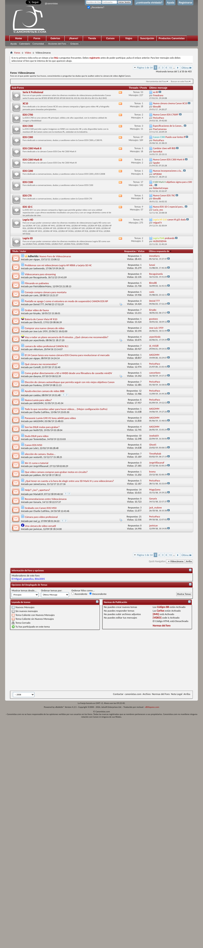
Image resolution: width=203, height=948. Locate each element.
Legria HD (28, 219)
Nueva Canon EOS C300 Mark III (168, 159)
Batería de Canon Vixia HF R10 (41, 319)
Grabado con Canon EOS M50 (41, 507)
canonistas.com (133, 694)
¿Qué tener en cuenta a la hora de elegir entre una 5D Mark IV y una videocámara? (69, 480)
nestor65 (37, 457)
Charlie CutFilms (41, 412)
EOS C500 (28, 125)
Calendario (24, 43)
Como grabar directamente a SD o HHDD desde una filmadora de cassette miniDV (68, 373)
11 (170, 67)
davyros (37, 376)
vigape (36, 259)
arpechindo (38, 340)
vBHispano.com (152, 707)
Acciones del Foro (57, 43)
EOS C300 (28, 137)
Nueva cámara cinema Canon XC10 (170, 103)
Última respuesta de (160, 251)
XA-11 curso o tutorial (36, 463)
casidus (36, 395)
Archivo (147, 694)
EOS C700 (28, 114)
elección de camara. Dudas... (40, 454)
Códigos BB (163, 607)
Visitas (141, 251)
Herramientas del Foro (156, 81)
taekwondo (38, 268)
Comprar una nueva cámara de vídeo (44, 328)
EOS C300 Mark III (32, 159)
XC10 (25, 103)
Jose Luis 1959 (40, 331)
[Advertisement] (63, 660)
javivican (37, 529)
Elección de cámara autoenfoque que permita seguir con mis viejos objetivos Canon (69, 382)
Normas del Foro (161, 694)
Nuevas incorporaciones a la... (168, 170)
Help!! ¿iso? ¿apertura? (37, 489)
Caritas (160, 610)
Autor (23, 251)
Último (186, 67)
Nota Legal (176, 694)
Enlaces (74, 43)
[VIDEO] (157, 617)
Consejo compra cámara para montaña (46, 292)
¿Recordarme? (95, 7)
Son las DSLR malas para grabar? (42, 427)
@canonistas (51, 3)
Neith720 (37, 430)
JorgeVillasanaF (40, 466)
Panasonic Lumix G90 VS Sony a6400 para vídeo (50, 418)
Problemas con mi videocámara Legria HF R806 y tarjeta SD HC (58, 265)
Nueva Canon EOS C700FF (166, 114)
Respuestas (130, 251)
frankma (37, 385)
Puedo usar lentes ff (175, 137)
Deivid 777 (38, 304)
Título (15, 251)
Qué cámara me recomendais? (41, 364)
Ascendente (79, 593)
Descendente (97, 593)
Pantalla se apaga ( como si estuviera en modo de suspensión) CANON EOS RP (66, 301)
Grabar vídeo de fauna (37, 310)
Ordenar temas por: (51, 590)
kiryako (36, 313)
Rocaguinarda (40, 277)
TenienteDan (39, 439)
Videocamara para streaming (40, 274)
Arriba (189, 561)
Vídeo (28, 52)
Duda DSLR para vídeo (37, 436)
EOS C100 (28, 182)
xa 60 (155, 92)
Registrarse (185, 2)
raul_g (36, 521)
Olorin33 (37, 322)
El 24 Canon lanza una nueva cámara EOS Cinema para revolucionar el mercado (67, 355)
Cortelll (36, 367)
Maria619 (38, 494)
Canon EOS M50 (33, 445)
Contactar (118, 694)
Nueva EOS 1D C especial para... (168, 206)
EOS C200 (28, 170)
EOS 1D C (28, 206)
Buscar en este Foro (180, 81)
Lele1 (36, 448)
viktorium (38, 349)
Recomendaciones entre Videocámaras (46, 498)
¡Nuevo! (73, 38)
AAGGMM (38, 403)
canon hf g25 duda (176, 219)
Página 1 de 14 (145, 67)
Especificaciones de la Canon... (168, 125)
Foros (36, 38)
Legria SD (28, 238)
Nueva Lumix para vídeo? (38, 400)
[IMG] (156, 614)
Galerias (55, 38)
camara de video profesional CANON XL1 (46, 346)
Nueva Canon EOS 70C (164, 195)
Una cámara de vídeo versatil (40, 525)
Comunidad (38, 43)
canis (35, 295)
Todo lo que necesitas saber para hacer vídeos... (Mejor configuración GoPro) (66, 409)
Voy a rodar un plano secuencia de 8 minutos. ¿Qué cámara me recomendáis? (66, 337)
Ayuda (170, 2)
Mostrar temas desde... (24, 590)
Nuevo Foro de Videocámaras (55, 256)
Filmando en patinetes (37, 283)
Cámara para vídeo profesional (41, 516)
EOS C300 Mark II (32, 148)
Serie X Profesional (33, 92)
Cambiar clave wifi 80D (164, 148)
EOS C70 (27, 195)
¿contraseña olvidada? (149, 2)
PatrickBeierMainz (42, 286)
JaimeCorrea (39, 484)
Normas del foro (162, 625)
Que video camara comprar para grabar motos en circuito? (56, 471)
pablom (37, 475)
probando (170, 238)
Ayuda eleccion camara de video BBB (44, 391)
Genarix (37, 502)
